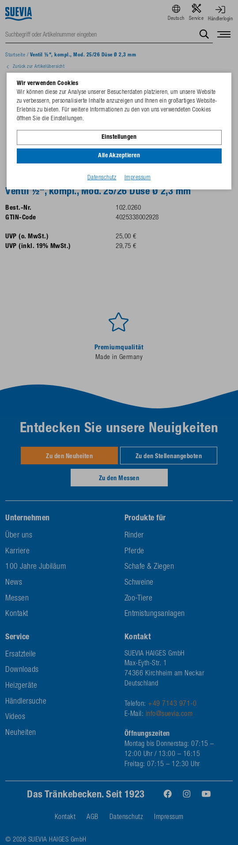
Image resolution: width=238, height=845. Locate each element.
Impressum (138, 178)
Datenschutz (102, 178)
